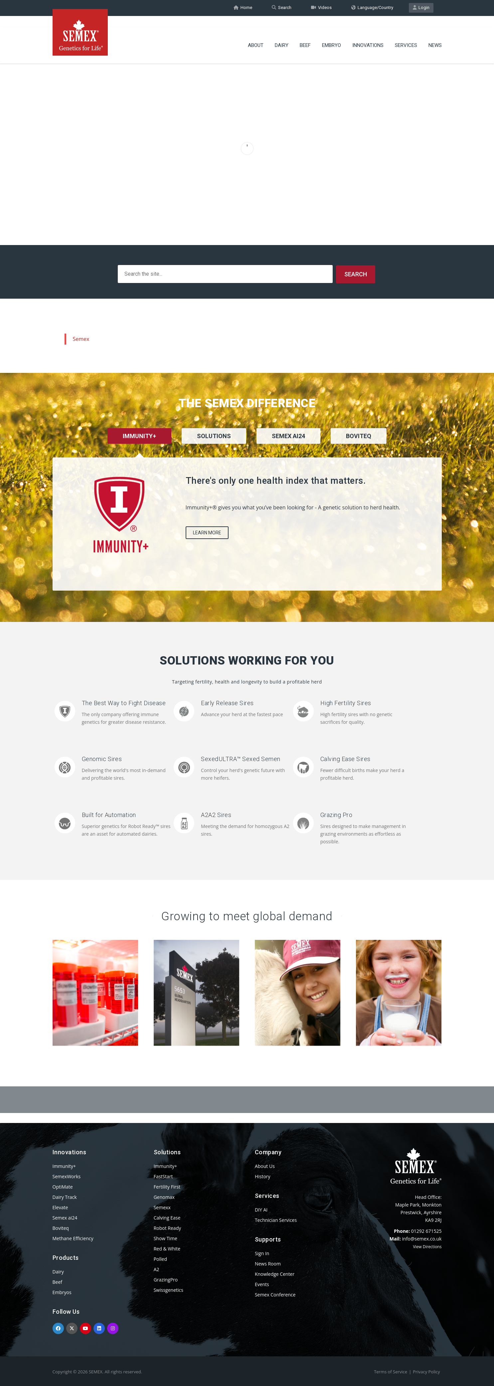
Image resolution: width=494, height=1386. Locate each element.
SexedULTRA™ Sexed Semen (240, 758)
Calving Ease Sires (345, 758)
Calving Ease (167, 1217)
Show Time (165, 1238)
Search (281, 7)
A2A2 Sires (216, 814)
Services (406, 35)
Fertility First (167, 1186)
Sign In (262, 1253)
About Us (265, 1166)
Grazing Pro (336, 814)
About (255, 35)
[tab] (213, 444)
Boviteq (61, 1228)
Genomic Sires (102, 758)
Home (243, 7)
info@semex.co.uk (422, 1238)
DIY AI (261, 1209)
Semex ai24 (65, 1217)
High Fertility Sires (345, 702)
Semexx (162, 1207)
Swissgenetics (168, 1289)
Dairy (281, 35)
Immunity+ (64, 1166)
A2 (156, 1269)
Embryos (62, 1292)
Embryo (331, 35)
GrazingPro (166, 1279)
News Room (268, 1263)
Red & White (167, 1248)
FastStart (163, 1176)
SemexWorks (67, 1176)
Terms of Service (390, 1371)
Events (262, 1284)
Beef (305, 35)
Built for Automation (109, 814)
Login (421, 7)
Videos (321, 7)
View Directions (427, 1246)
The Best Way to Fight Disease (124, 702)
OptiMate (63, 1186)
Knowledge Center (274, 1273)
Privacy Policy (426, 1371)
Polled (160, 1258)
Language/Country (372, 7)
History (262, 1176)
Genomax (164, 1197)
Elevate (60, 1207)
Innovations (368, 35)
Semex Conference (275, 1294)
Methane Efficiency (73, 1238)
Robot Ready (167, 1228)
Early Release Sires (227, 702)
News (435, 35)
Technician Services (276, 1220)
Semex (81, 338)
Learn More (207, 532)
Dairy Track (65, 1197)
